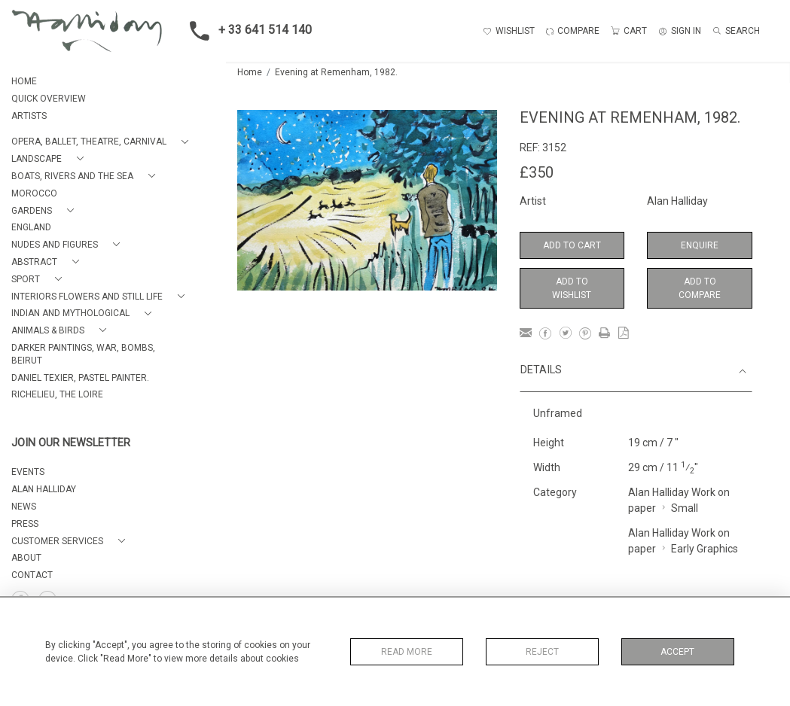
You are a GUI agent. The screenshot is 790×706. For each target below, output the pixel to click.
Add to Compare (700, 288)
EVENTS (27, 472)
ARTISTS (29, 116)
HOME (24, 81)
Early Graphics (704, 549)
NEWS (23, 506)
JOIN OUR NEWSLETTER (70, 443)
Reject (542, 652)
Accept (677, 652)
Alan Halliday (677, 201)
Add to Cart (572, 245)
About (26, 557)
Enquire (699, 245)
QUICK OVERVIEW (48, 98)
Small (684, 508)
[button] (102, 141)
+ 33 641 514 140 (246, 31)
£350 (537, 172)
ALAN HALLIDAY (43, 489)
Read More (406, 652)
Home (249, 72)
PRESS (24, 524)
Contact (32, 575)
